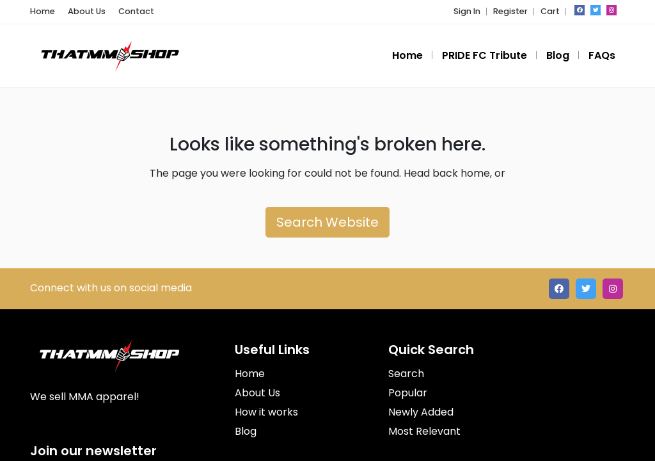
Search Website (327, 222)
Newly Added (421, 412)
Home (42, 11)
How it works (266, 412)
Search (406, 373)
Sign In (467, 11)
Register (510, 11)
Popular (407, 392)
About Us (87, 11)
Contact (136, 11)
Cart (550, 11)
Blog (245, 431)
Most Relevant (424, 431)
